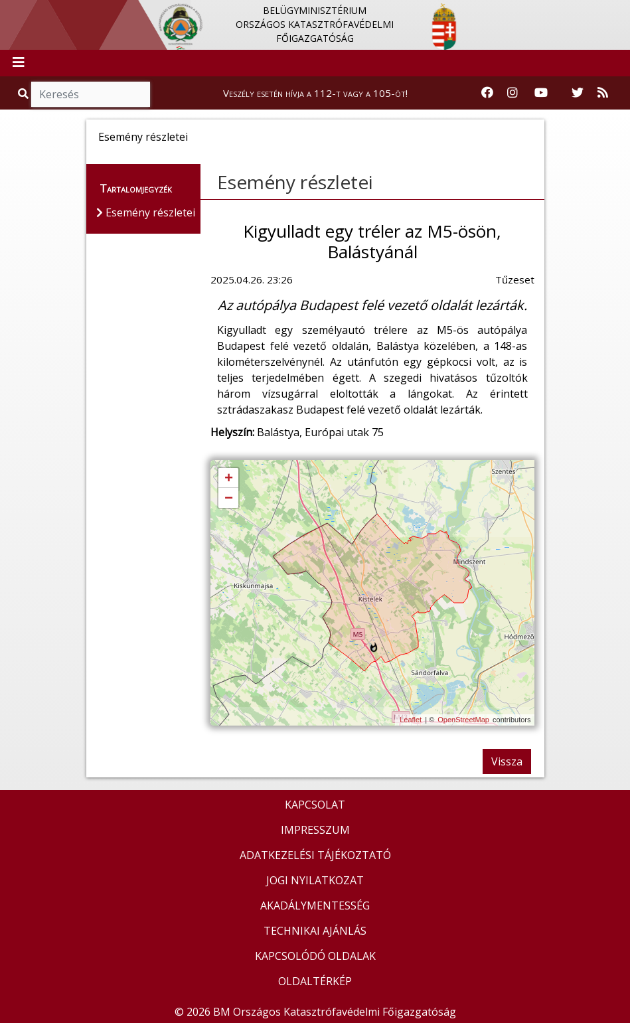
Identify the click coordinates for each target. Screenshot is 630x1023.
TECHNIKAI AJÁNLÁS (315, 930)
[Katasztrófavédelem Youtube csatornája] (541, 93)
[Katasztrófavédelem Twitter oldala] (577, 93)
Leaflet (411, 720)
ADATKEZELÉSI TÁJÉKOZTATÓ (315, 855)
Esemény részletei (295, 182)
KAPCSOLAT (315, 804)
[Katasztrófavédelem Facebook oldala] (487, 93)
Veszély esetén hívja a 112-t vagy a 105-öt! (315, 93)
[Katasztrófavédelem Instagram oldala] (512, 93)
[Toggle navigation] (18, 63)
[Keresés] (90, 94)
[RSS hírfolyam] (602, 93)
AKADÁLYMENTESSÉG (315, 905)
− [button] (228, 498)
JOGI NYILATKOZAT (315, 880)
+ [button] (228, 478)
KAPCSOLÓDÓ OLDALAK (315, 956)
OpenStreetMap (463, 720)
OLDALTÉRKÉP (315, 981)
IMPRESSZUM (315, 830)
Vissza (506, 761)
